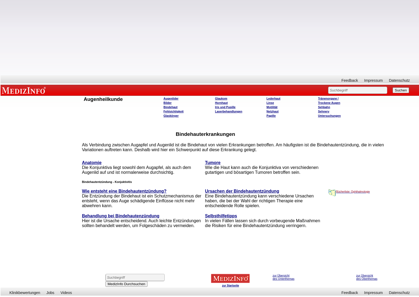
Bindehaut (171, 107)
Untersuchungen (329, 115)
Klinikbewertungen (24, 293)
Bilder (168, 102)
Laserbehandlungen (228, 111)
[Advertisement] (209, 37)
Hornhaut (221, 102)
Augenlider (171, 98)
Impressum (373, 80)
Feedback (349, 80)
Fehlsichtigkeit (174, 111)
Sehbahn (324, 107)
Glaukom (221, 98)
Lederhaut (273, 98)
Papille (271, 115)
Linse (270, 102)
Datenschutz (399, 80)
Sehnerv (323, 111)
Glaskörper (171, 115)
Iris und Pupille (225, 107)
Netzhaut (272, 111)
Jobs (50, 293)
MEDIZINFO (25, 90)
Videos (66, 293)
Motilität (271, 107)
